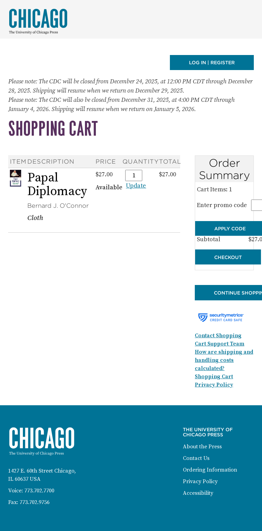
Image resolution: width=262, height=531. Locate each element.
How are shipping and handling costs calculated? (224, 360)
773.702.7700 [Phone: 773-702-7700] (39, 490)
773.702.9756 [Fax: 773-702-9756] (34, 502)
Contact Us (196, 458)
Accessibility (198, 493)
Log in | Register (212, 62)
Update (136, 186)
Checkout (228, 257)
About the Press (202, 446)
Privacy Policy (200, 481)
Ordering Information (210, 469)
